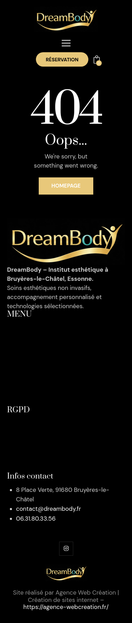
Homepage (66, 185)
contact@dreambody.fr (48, 509)
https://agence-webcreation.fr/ (66, 607)
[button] (66, 43)
